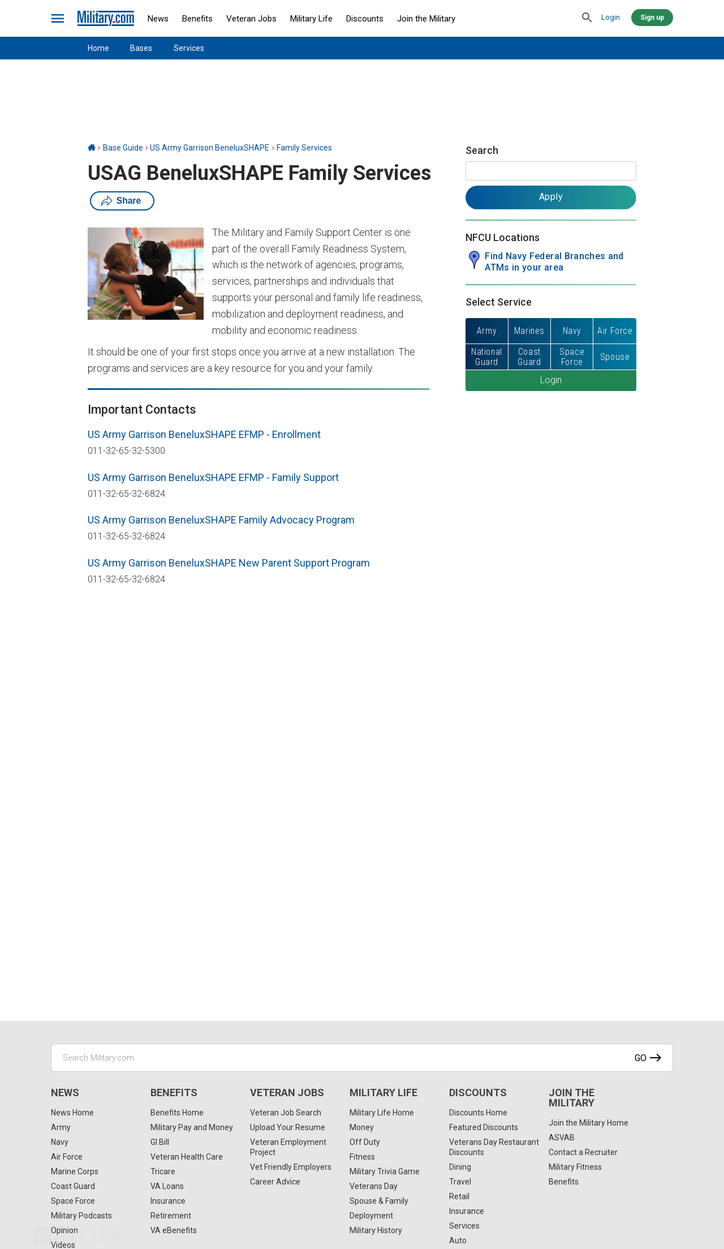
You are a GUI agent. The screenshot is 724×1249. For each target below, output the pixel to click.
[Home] (92, 147)
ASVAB (562, 1137)
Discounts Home (478, 1112)
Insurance (168, 1200)
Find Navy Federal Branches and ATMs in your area (554, 262)
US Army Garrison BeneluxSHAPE (209, 147)
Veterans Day (374, 1186)
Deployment (371, 1215)
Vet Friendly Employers (290, 1166)
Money (362, 1127)
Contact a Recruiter (583, 1152)
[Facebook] (19, 1236)
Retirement (170, 1215)
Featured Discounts (483, 1127)
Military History (376, 1230)
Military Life (311, 19)
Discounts (364, 19)
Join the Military (426, 19)
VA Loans (167, 1186)
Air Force (67, 1156)
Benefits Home (177, 1112)
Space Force (73, 1200)
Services (189, 48)
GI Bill (159, 1142)
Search (482, 150)
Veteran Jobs (251, 19)
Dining (460, 1166)
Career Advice (275, 1181)
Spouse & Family (379, 1200)
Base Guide (123, 147)
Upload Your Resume (287, 1127)
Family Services (304, 147)
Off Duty (365, 1142)
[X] (42, 1236)
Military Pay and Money (191, 1127)
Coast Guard (73, 1186)
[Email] (87, 1236)
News (158, 19)
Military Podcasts (81, 1215)
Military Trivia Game (385, 1171)
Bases (141, 48)
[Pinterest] (65, 1236)
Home (98, 48)
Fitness (362, 1156)
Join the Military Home (588, 1122)
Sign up (652, 18)
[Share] (110, 1236)
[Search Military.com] (362, 1058)
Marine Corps (74, 1171)
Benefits (197, 19)
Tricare (162, 1171)
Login (610, 17)
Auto (458, 1240)
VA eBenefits (173, 1230)
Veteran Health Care (186, 1156)
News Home (72, 1112)
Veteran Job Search (285, 1112)
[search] (587, 18)
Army (61, 1127)
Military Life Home (382, 1112)
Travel (460, 1181)
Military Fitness (575, 1166)
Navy (59, 1142)
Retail (459, 1196)
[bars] (58, 18)
